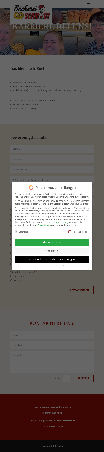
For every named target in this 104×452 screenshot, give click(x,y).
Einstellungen (44, 225)
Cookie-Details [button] (38, 266)
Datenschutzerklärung (57, 222)
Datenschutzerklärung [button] (53, 266)
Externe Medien (78, 231)
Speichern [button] (52, 251)
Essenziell (21, 231)
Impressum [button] (67, 266)
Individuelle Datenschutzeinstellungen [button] (52, 259)
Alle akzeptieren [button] (52, 242)
